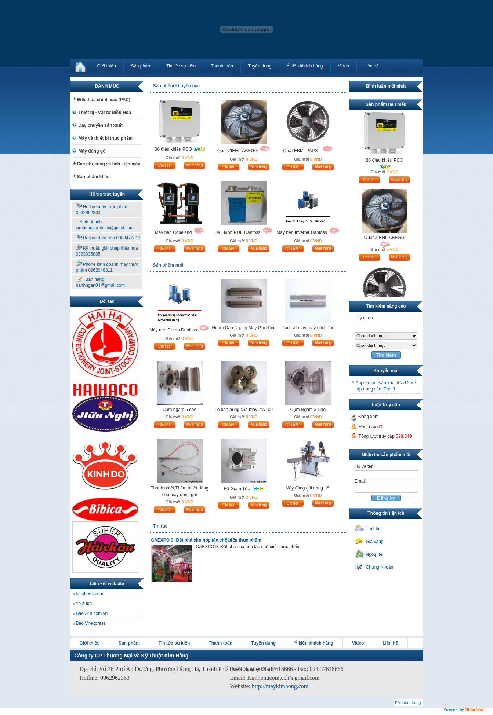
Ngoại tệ (374, 554)
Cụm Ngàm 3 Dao (308, 409)
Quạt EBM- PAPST (301, 150)
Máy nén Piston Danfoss (173, 330)
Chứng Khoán (380, 567)
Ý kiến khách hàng (304, 66)
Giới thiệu (106, 66)
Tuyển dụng (260, 66)
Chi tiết (164, 166)
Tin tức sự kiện (181, 66)
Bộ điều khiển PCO (173, 149)
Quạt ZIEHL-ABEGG (237, 150)
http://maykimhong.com (280, 686)
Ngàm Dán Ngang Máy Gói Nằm (243, 327)
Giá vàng (375, 541)
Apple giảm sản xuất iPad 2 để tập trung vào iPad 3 (386, 386)
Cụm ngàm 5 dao (179, 409)
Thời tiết (374, 528)
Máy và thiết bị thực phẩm (106, 138)
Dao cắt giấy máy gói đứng (308, 327)
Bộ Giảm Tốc (237, 488)
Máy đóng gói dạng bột (308, 488)
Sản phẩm (141, 66)
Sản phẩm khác (93, 176)
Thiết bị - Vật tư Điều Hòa (105, 112)
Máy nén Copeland (173, 232)
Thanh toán (222, 66)
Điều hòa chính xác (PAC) (103, 99)
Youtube (84, 603)
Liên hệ (371, 66)
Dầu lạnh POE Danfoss (238, 232)
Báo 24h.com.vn (92, 613)
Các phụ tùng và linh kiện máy (109, 163)
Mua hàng (194, 165)
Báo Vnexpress (91, 623)
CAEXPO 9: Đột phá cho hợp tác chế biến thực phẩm (206, 540)
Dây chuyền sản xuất (101, 125)
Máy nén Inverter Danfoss (301, 232)
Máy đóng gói (93, 151)
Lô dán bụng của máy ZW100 (244, 409)
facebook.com (90, 593)
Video (343, 66)
